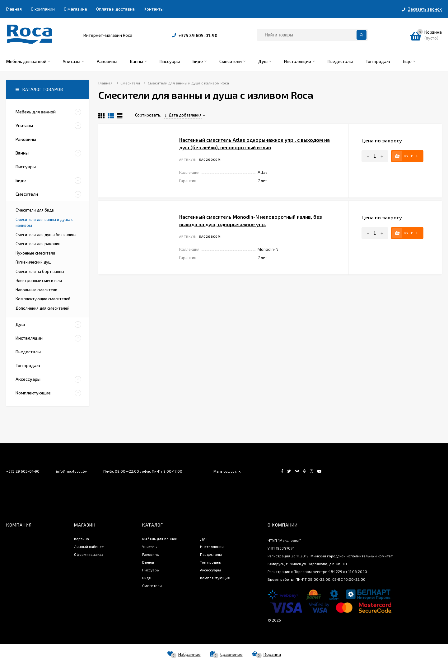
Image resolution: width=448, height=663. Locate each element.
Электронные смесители (39, 280)
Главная (14, 9)
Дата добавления (183, 114)
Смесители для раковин (38, 243)
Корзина (81, 539)
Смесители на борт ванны (40, 271)
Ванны (148, 562)
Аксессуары (210, 570)
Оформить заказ (88, 554)
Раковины (151, 554)
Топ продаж (210, 562)
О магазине (75, 9)
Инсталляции (212, 546)
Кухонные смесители (35, 252)
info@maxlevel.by (71, 471)
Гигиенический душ (34, 262)
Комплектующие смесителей (43, 298)
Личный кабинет (89, 546)
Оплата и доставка (115, 9)
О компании (43, 9)
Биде (146, 577)
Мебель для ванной (159, 539)
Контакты (154, 9)
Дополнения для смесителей (42, 308)
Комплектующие (215, 577)
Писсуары (151, 570)
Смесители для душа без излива (46, 234)
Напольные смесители (36, 289)
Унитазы (149, 546)
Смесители (152, 585)
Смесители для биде (35, 209)
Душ (204, 539)
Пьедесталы (211, 554)
